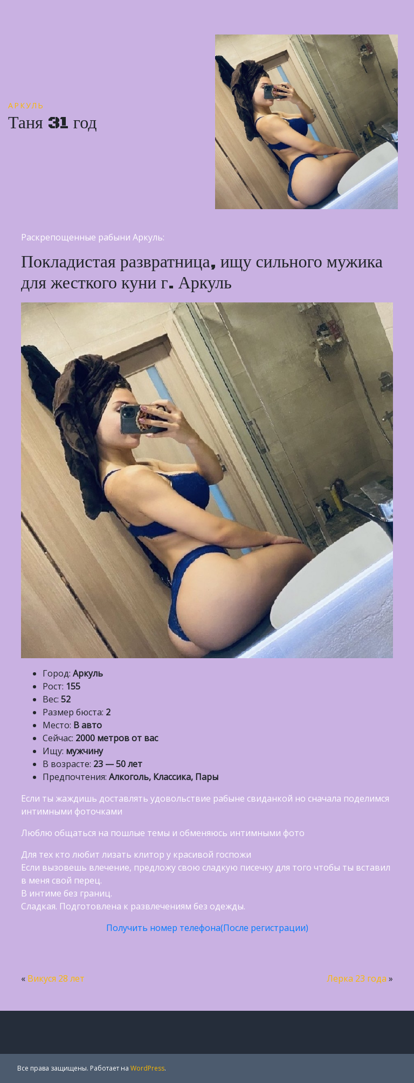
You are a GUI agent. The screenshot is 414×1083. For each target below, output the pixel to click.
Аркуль (26, 105)
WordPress (147, 1068)
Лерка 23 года (357, 978)
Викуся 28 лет (56, 978)
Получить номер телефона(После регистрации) (207, 928)
